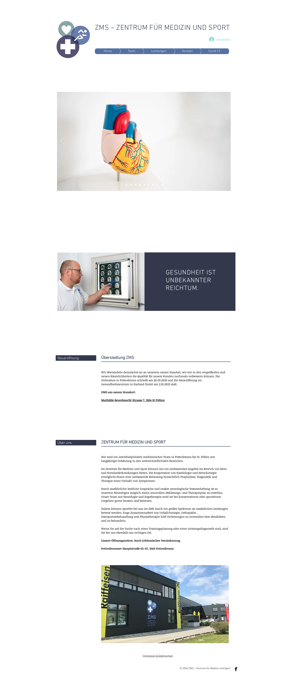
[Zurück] (62, 141)
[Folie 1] (135, 185)
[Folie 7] (144, 185)
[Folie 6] (131, 185)
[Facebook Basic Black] (236, 669)
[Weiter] (225, 141)
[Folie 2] (126, 185)
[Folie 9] (161, 185)
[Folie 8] (153, 185)
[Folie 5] (140, 185)
